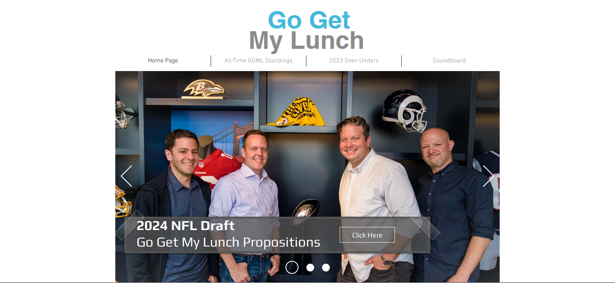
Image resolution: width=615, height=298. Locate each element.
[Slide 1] (292, 267)
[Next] (488, 176)
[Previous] (126, 176)
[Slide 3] (326, 267)
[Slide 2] (310, 267)
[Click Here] (367, 235)
